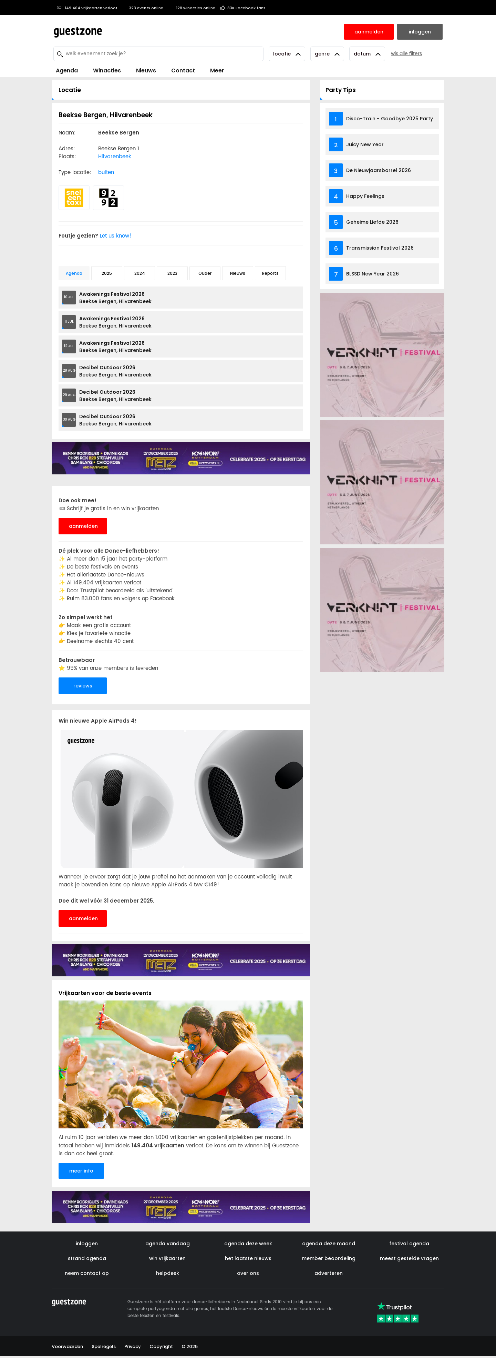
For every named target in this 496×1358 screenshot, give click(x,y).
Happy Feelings (365, 196)
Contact (183, 70)
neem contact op (87, 1273)
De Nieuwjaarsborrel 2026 (378, 170)
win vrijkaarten (167, 1258)
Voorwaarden (67, 1346)
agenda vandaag (167, 1243)
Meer (217, 70)
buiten (106, 172)
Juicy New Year (365, 144)
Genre (327, 53)
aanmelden (83, 526)
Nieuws (146, 70)
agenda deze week (248, 1243)
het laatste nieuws (248, 1258)
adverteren (328, 1273)
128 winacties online (191, 8)
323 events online (143, 8)
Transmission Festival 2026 (380, 247)
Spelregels (104, 1346)
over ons (248, 1273)
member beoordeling (328, 1258)
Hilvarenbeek (114, 156)
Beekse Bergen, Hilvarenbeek (115, 298)
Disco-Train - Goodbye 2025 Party (389, 118)
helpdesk (167, 1273)
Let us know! (120, 236)
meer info (81, 1170)
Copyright (161, 1346)
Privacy (132, 1346)
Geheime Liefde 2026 (372, 222)
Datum (367, 53)
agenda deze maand (328, 1243)
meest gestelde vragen (409, 1258)
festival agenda (409, 1243)
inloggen (87, 1243)
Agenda (67, 70)
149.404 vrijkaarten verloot (87, 8)
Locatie (287, 53)
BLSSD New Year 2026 (372, 273)
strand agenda (87, 1258)
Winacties (107, 70)
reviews (82, 685)
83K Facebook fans (243, 8)
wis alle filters (406, 54)
